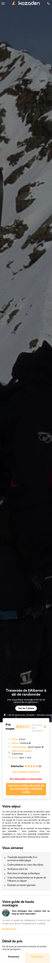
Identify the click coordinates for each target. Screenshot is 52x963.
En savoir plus (9, 929)
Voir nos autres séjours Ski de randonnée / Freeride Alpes (26, 789)
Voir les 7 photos (26, 708)
